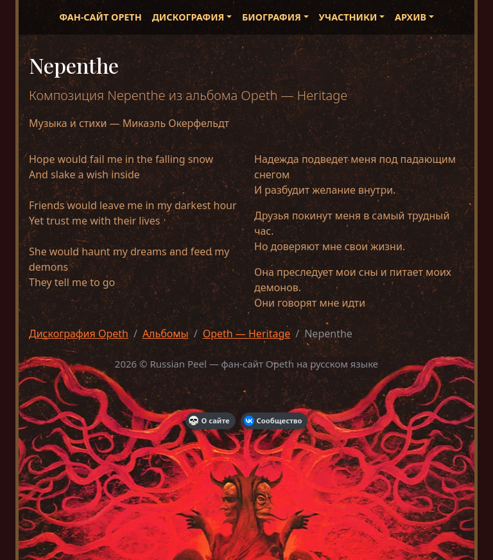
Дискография (188, 17)
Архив (410, 17)
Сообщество (273, 421)
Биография (271, 17)
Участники (348, 17)
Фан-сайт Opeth (100, 17)
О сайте (209, 421)
